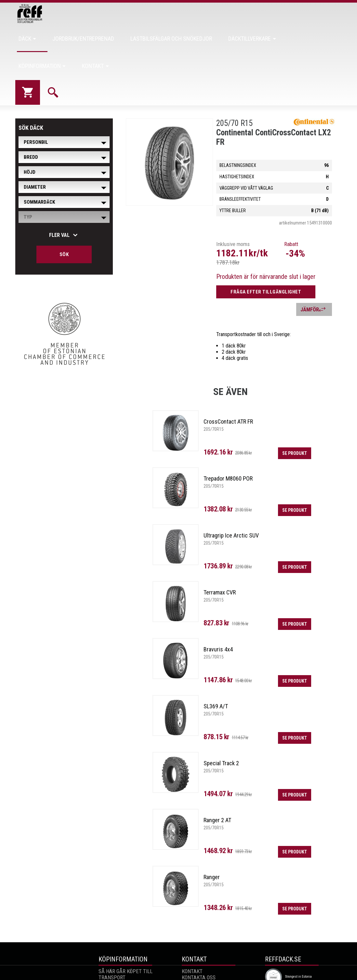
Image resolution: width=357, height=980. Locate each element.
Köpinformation (286, 38)
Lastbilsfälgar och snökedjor (175, 38)
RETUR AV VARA (115, 963)
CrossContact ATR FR (228, 394)
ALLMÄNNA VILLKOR (120, 969)
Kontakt (325, 38)
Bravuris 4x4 (218, 622)
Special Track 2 (221, 735)
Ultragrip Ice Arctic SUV (231, 508)
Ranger (212, 849)
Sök (64, 227)
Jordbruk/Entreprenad (105, 38)
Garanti (108, 956)
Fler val (59, 208)
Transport (112, 950)
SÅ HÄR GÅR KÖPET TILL (125, 944)
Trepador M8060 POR (228, 451)
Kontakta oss (198, 950)
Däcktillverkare (238, 38)
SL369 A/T (216, 678)
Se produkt (291, 426)
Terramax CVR (220, 565)
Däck (62, 38)
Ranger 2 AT (217, 792)
